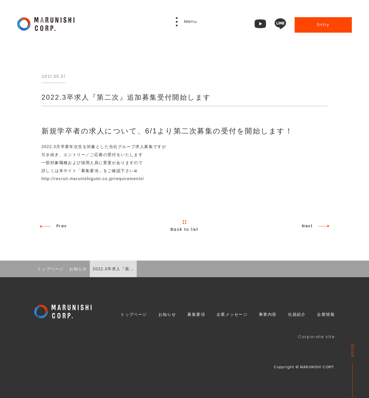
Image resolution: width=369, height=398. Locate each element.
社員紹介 (297, 314)
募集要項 (196, 314)
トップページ (133, 314)
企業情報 (326, 314)
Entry (323, 24)
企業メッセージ (232, 314)
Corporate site (316, 337)
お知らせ (167, 314)
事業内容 (268, 314)
